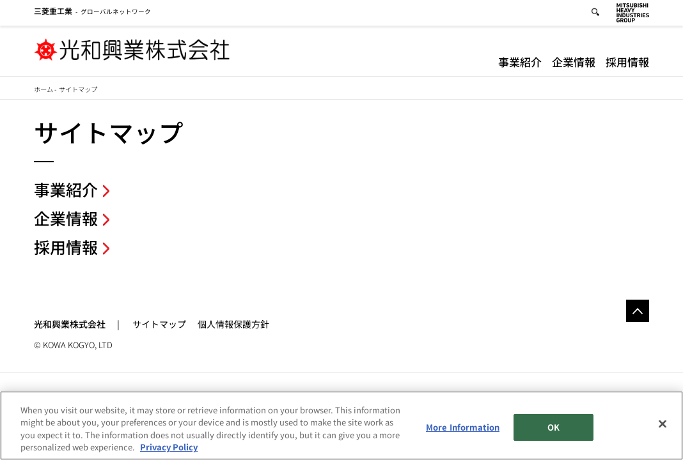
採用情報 (627, 64)
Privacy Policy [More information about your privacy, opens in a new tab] (169, 447)
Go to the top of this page (637, 311)
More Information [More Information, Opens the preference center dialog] (462, 427)
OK (553, 427)
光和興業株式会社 (70, 324)
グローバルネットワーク (92, 13)
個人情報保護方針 (233, 324)
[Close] (662, 424)
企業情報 (573, 64)
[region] (341, 425)
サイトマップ (159, 324)
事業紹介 (520, 64)
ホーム (43, 89)
